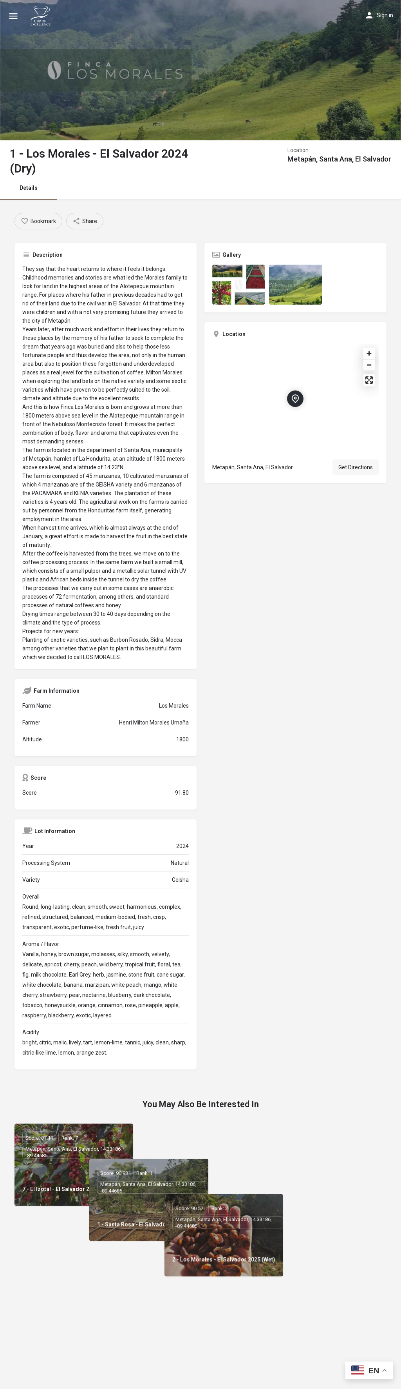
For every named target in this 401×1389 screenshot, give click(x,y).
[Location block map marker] (295, 398)
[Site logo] (41, 15)
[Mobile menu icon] (13, 16)
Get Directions (355, 467)
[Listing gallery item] (238, 284)
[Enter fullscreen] (369, 380)
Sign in (385, 15)
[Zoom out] (369, 364)
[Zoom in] (369, 353)
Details (29, 188)
